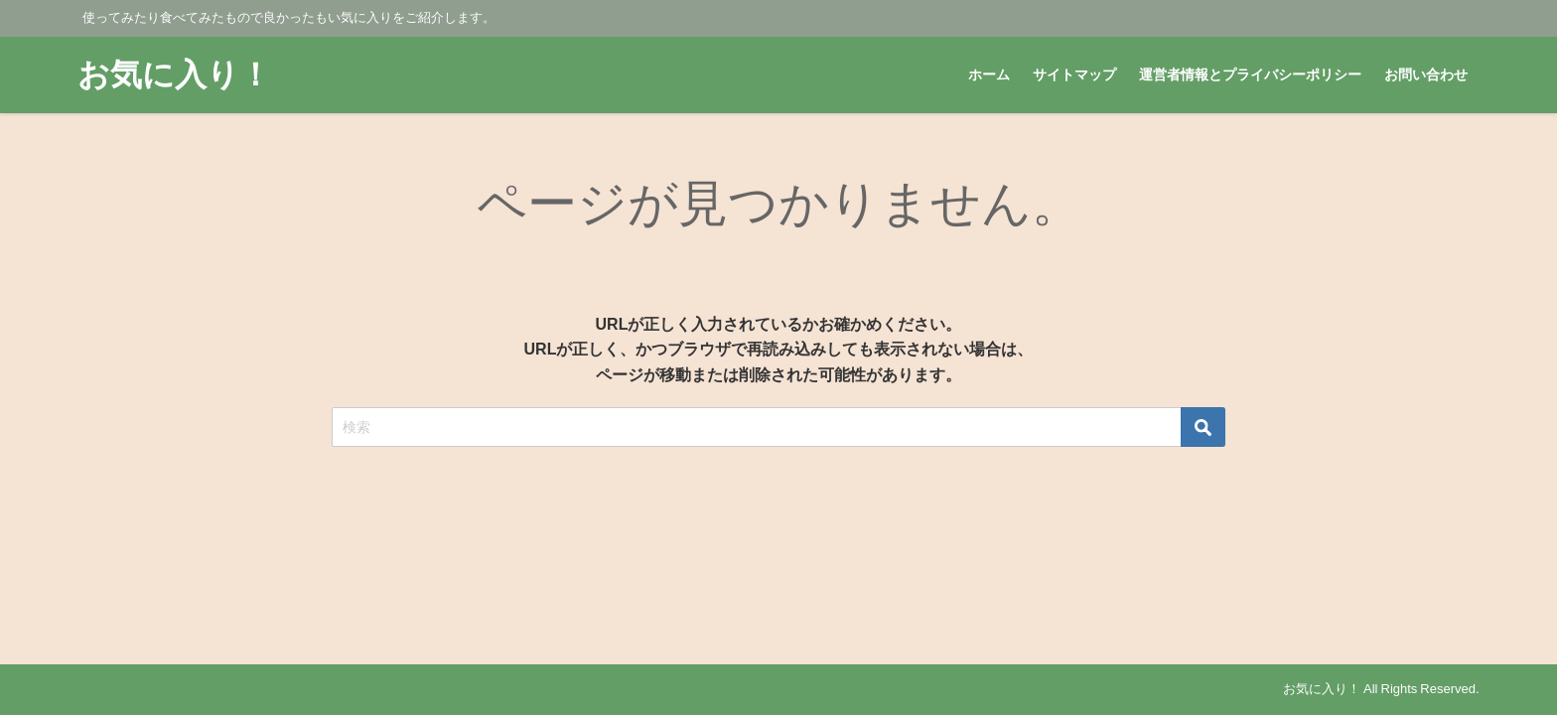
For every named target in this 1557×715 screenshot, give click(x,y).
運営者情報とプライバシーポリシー (1250, 74)
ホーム (989, 74)
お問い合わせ (1426, 74)
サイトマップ (1074, 74)
